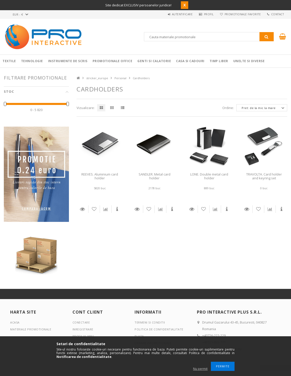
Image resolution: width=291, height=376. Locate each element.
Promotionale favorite (241, 14)
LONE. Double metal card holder (209, 176)
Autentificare (178, 14)
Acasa (15, 322)
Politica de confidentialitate (159, 329)
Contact (276, 14)
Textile (9, 61)
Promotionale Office (113, 61)
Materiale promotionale (30, 329)
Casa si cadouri (190, 61)
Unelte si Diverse (249, 61)
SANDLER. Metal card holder (154, 176)
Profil (206, 14)
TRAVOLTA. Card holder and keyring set (264, 176)
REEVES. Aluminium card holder (99, 176)
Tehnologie (32, 61)
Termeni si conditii (150, 322)
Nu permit (200, 369)
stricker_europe (97, 78)
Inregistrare (82, 329)
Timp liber (219, 61)
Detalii (82, 209)
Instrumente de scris (68, 61)
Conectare (81, 322)
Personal (120, 78)
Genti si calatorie (154, 61)
